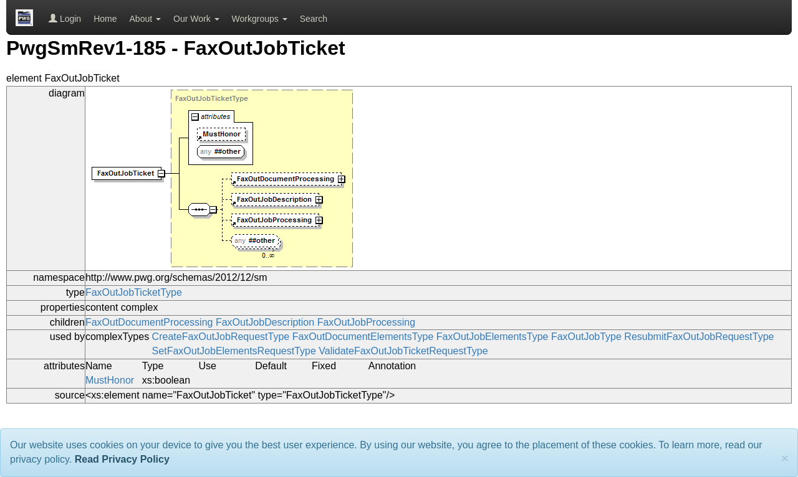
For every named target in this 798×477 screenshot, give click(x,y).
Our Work (196, 19)
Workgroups (259, 19)
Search (313, 19)
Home (105, 19)
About (145, 19)
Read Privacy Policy (122, 459)
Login (65, 19)
